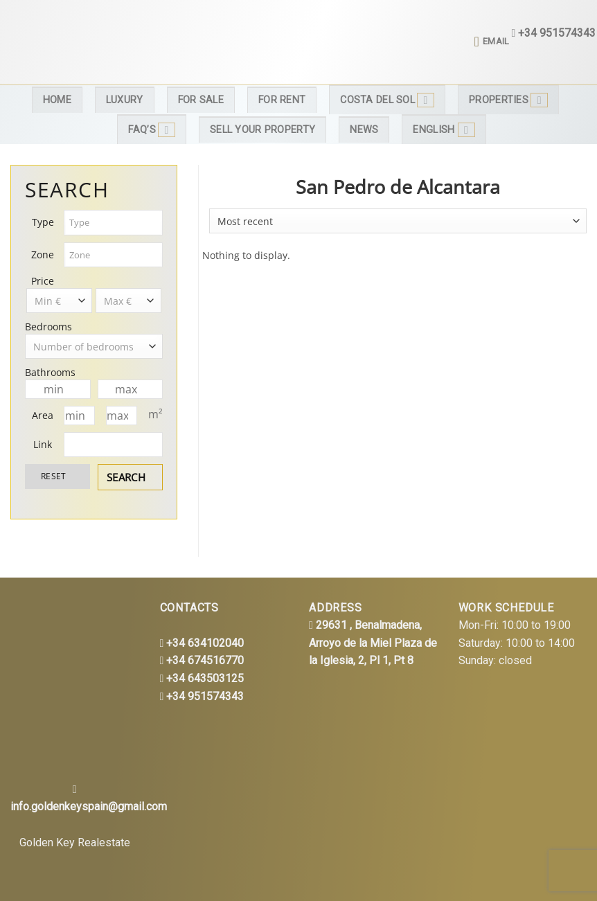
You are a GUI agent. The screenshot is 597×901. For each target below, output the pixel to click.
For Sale (201, 100)
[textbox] (113, 222)
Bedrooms (48, 326)
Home (57, 100)
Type (43, 222)
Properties (508, 100)
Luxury (124, 100)
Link (42, 444)
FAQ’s (151, 130)
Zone (42, 254)
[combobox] (113, 222)
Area (42, 415)
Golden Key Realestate (74, 842)
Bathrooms (50, 372)
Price (42, 280)
